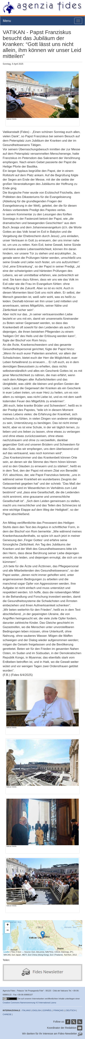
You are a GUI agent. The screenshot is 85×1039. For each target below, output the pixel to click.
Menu (7, 21)
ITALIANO (26, 1010)
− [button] (7, 930)
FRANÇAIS (58, 1010)
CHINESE (7, 1014)
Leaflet (7, 952)
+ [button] (7, 925)
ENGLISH (36, 1010)
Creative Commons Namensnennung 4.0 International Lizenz (29, 1003)
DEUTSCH (71, 1010)
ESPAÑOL (47, 1010)
